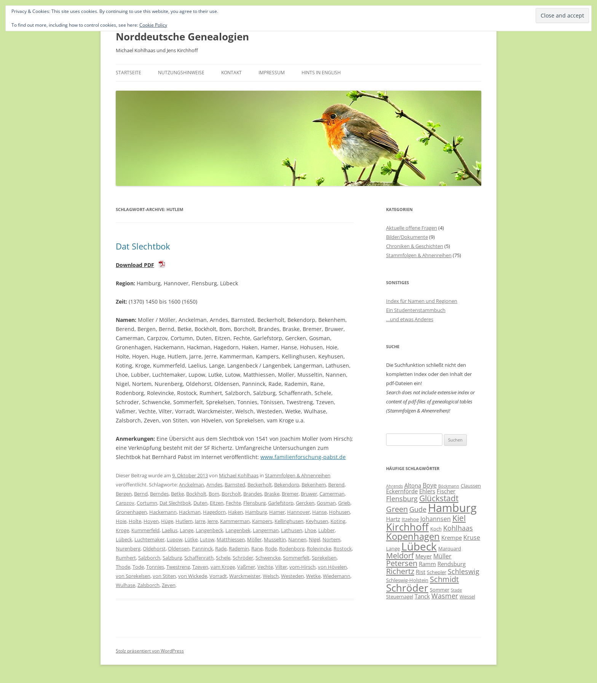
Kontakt (231, 72)
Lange (186, 530)
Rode (271, 548)
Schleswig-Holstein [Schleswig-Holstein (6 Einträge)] (407, 580)
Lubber (326, 530)
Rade (221, 548)
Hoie (121, 521)
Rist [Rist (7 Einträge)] (420, 572)
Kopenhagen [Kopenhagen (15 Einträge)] (413, 536)
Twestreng (178, 566)
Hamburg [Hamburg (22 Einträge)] (452, 507)
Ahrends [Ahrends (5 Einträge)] (394, 486)
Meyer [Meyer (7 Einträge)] (423, 556)
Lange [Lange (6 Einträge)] (393, 548)
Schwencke (268, 557)
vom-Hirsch (302, 566)
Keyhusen (317, 521)
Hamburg (256, 512)
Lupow (174, 539)
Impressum (272, 72)
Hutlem (184, 521)
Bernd (141, 493)
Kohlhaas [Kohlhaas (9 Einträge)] (458, 528)
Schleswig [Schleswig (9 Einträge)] (463, 571)
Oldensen (179, 548)
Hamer (277, 512)
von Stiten (164, 576)
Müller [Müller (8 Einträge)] (442, 556)
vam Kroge (223, 566)
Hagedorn (214, 512)
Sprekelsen (324, 557)
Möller (254, 539)
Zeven (169, 585)
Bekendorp (286, 484)
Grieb (344, 502)
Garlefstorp (281, 502)
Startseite (128, 72)
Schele (223, 557)
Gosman (326, 502)
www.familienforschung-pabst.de (303, 457)
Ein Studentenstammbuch (415, 310)
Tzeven (200, 566)
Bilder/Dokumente (407, 237)
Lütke (191, 539)
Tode (138, 566)
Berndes (159, 493)
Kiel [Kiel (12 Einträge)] (459, 517)
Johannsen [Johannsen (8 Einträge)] (435, 519)
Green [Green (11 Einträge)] (397, 509)
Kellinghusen (289, 521)
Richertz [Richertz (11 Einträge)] (400, 571)
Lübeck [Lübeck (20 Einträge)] (419, 546)
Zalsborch (148, 585)
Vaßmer (246, 566)
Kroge (122, 530)
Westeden (292, 576)
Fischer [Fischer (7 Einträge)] (446, 491)
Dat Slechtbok (143, 246)
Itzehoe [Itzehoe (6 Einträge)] (410, 519)
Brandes (252, 493)
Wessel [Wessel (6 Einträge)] (467, 596)
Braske (271, 493)
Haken (235, 512)
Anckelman (191, 484)
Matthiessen (231, 539)
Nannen (297, 539)
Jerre (213, 521)
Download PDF (135, 265)
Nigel (314, 539)
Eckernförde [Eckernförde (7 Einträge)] (402, 491)
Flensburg (254, 502)
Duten (200, 502)
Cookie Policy (153, 25)
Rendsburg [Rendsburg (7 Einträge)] (451, 564)
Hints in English (321, 72)
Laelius (169, 530)
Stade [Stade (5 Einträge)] (456, 590)
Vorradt (218, 576)
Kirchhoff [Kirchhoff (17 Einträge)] (407, 527)
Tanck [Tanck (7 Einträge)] (422, 596)
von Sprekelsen (133, 576)
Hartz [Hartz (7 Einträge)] (393, 519)
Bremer (290, 493)
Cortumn (147, 502)
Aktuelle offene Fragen (411, 227)
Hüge (167, 521)
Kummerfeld (145, 530)
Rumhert (126, 557)
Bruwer (309, 493)
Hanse (319, 512)
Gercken (305, 502)
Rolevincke (319, 548)
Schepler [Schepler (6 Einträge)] (436, 572)
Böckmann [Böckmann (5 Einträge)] (448, 486)
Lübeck (124, 539)
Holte (135, 521)
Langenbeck (209, 530)
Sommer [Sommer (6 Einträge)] (439, 589)
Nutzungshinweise (181, 72)
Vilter (281, 566)
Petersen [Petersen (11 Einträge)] (401, 563)
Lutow (207, 539)
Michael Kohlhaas (239, 475)
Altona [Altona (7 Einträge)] (412, 485)
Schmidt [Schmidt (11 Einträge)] (444, 579)
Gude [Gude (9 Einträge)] (417, 509)
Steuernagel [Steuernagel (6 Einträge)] (399, 596)
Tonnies (155, 566)
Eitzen (216, 502)
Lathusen (291, 530)
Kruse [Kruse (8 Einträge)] (471, 537)
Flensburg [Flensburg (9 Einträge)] (402, 498)
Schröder (243, 557)
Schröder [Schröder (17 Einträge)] (407, 588)
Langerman (266, 530)
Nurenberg (128, 548)
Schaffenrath (199, 557)
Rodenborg (292, 548)
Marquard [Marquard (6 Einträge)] (449, 548)
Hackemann (163, 512)
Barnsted (235, 484)
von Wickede (192, 576)
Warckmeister (244, 576)
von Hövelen (332, 566)
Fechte (233, 502)
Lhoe (310, 530)
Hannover (298, 512)
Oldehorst (154, 548)
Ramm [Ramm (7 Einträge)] (427, 564)
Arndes (214, 484)
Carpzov (125, 502)
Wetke (313, 576)
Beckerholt (259, 484)
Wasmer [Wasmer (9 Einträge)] (444, 595)
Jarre (200, 521)
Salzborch (149, 557)
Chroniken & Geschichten (414, 246)
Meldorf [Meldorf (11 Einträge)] (400, 555)
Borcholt (231, 493)
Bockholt (196, 493)
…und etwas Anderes (409, 319)
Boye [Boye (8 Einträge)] (430, 485)
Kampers (262, 521)
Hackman (190, 512)
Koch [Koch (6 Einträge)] (436, 528)
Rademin (239, 548)
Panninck (202, 548)
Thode (123, 566)
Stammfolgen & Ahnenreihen (297, 475)
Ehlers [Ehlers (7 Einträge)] (427, 491)
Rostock (343, 548)
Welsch (271, 576)
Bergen (124, 493)
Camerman (332, 493)
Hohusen (339, 512)
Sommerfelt (296, 557)
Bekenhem (314, 484)
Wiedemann (336, 576)
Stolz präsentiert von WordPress (150, 651)
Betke (177, 493)
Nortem (331, 539)
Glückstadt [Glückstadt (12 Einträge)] (438, 498)
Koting (337, 521)
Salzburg (172, 557)
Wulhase (125, 585)
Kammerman (235, 521)
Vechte (265, 566)
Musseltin (275, 539)
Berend (336, 484)
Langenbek (238, 530)
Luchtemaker (149, 539)
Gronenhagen (131, 512)
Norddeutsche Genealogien (182, 36)
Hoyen (151, 521)
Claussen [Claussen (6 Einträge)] (471, 485)
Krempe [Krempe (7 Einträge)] (451, 537)
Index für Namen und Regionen (421, 301)
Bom (214, 493)
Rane (257, 548)
